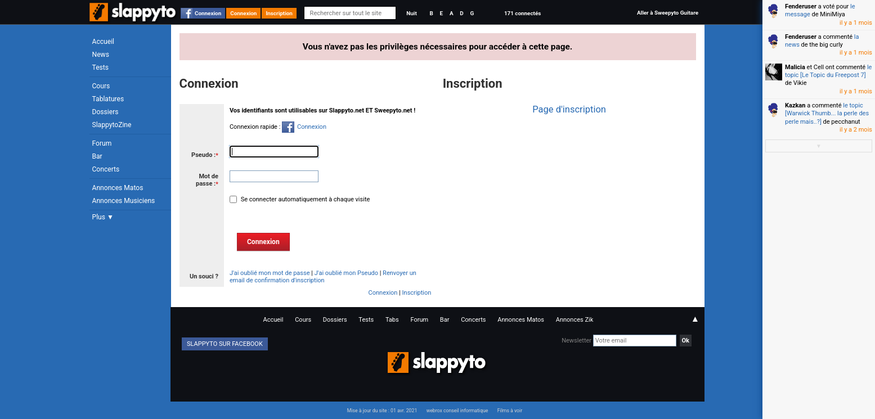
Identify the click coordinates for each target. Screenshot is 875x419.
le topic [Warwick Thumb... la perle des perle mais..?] (827, 113)
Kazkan (795, 105)
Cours (101, 86)
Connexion (208, 13)
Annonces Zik (575, 319)
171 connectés (522, 13)
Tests (100, 67)
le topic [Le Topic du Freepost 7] (828, 71)
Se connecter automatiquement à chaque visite (304, 199)
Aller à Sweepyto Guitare (667, 13)
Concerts (106, 169)
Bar (97, 156)
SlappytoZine (112, 125)
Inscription (279, 13)
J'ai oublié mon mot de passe (270, 273)
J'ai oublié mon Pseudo (346, 273)
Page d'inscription (569, 109)
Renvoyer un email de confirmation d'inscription (323, 276)
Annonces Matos (117, 188)
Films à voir (509, 410)
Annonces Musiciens (123, 201)
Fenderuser (800, 6)
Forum (102, 143)
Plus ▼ (103, 217)
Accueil (103, 42)
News (100, 54)
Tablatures (108, 99)
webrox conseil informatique (457, 410)
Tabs (392, 319)
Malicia (795, 67)
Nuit (411, 13)
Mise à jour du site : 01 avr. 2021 (382, 410)
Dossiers (105, 112)
